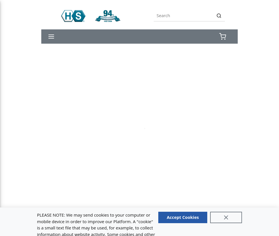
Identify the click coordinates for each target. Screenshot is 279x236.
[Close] (226, 217)
